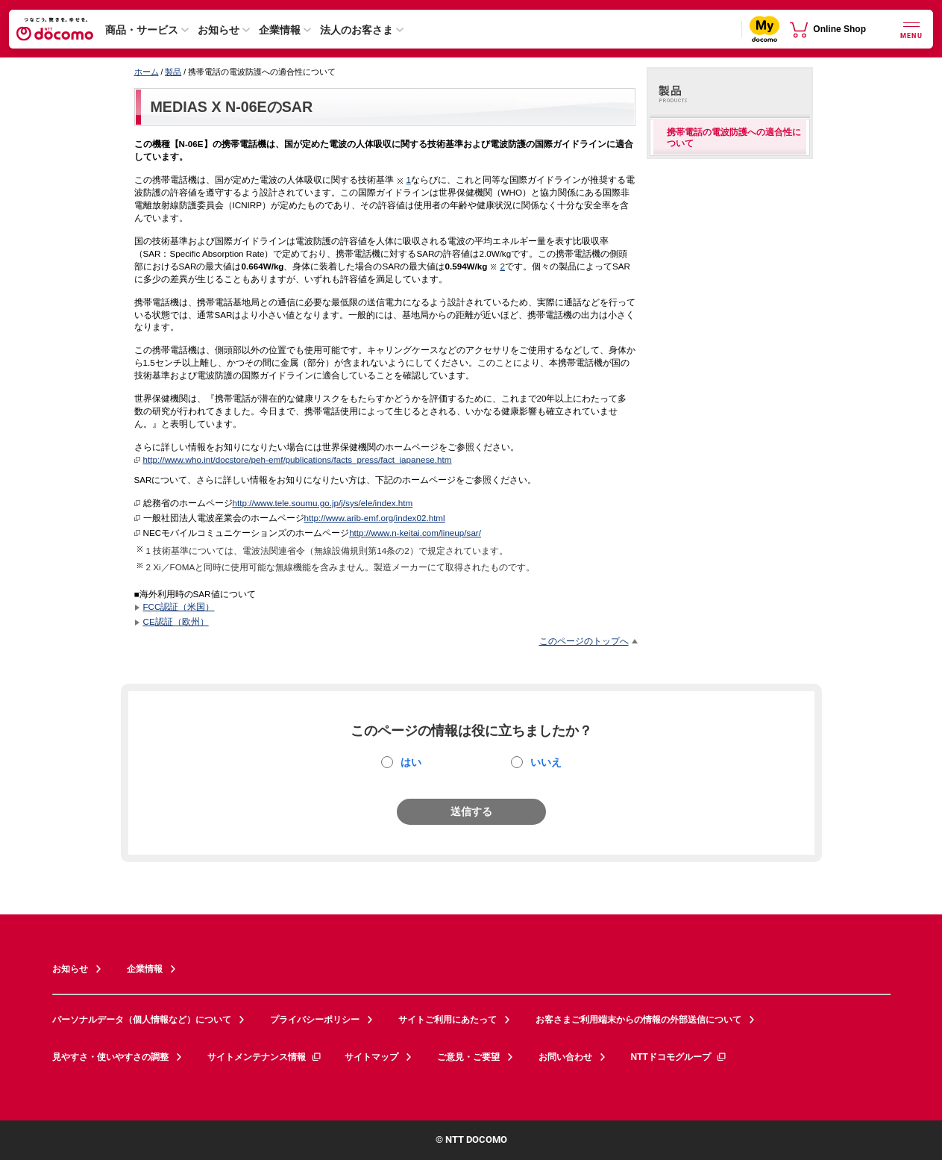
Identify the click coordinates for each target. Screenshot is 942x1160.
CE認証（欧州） (176, 621)
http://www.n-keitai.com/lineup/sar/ (415, 532)
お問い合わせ (565, 1057)
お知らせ (218, 30)
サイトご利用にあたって (447, 1019)
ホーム (146, 71)
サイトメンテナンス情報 (264, 1057)
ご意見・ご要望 (468, 1057)
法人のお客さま (356, 30)
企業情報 (280, 30)
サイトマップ (371, 1057)
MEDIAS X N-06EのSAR (232, 107)
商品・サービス (141, 30)
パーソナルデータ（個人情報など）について (141, 1019)
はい (411, 762)
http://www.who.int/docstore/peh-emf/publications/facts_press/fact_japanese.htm (297, 459)
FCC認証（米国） (179, 606)
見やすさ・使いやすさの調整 (110, 1057)
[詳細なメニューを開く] (911, 28)
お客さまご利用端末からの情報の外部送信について (638, 1019)
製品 (173, 71)
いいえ (546, 762)
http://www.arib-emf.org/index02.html (374, 518)
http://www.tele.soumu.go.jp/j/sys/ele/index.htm (323, 503)
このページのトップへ (584, 641)
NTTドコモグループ (679, 1057)
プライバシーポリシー (314, 1019)
